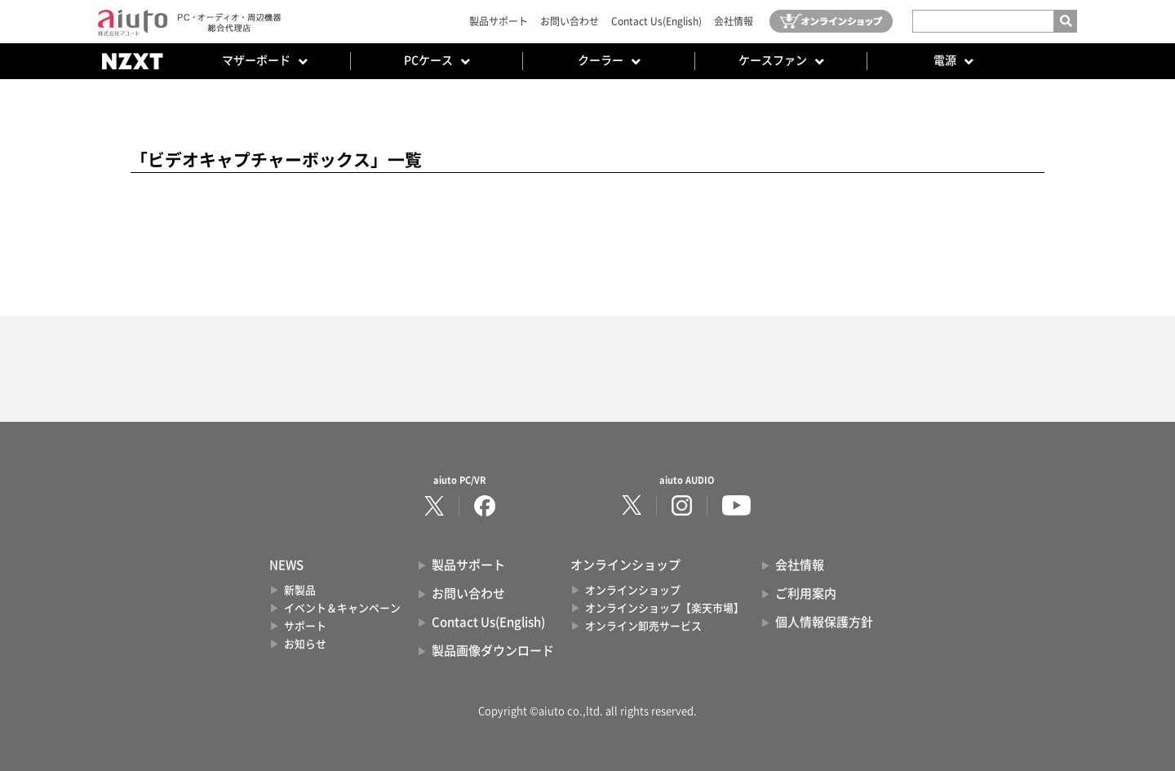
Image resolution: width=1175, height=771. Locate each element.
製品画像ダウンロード (493, 651)
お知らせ (305, 644)
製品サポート (498, 21)
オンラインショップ (633, 590)
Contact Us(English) (656, 21)
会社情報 (733, 21)
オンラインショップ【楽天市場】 (664, 608)
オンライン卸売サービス (643, 626)
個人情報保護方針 (824, 622)
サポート (305, 626)
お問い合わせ (569, 21)
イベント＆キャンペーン (342, 608)
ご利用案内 (805, 593)
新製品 (300, 590)
